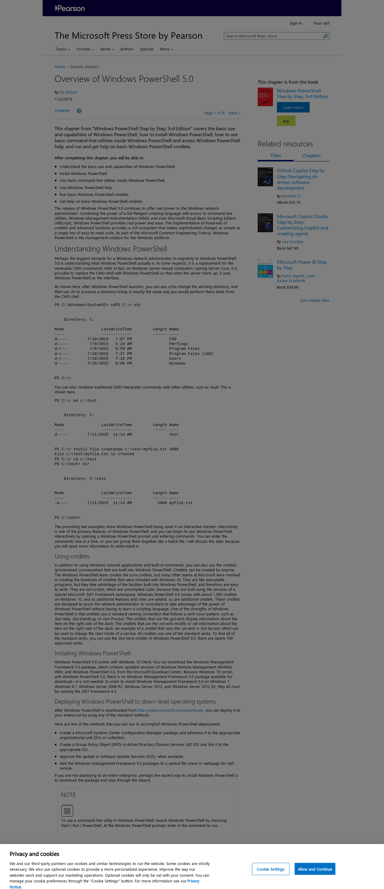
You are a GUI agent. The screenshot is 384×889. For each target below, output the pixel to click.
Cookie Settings (270, 875)
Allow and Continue (315, 875)
